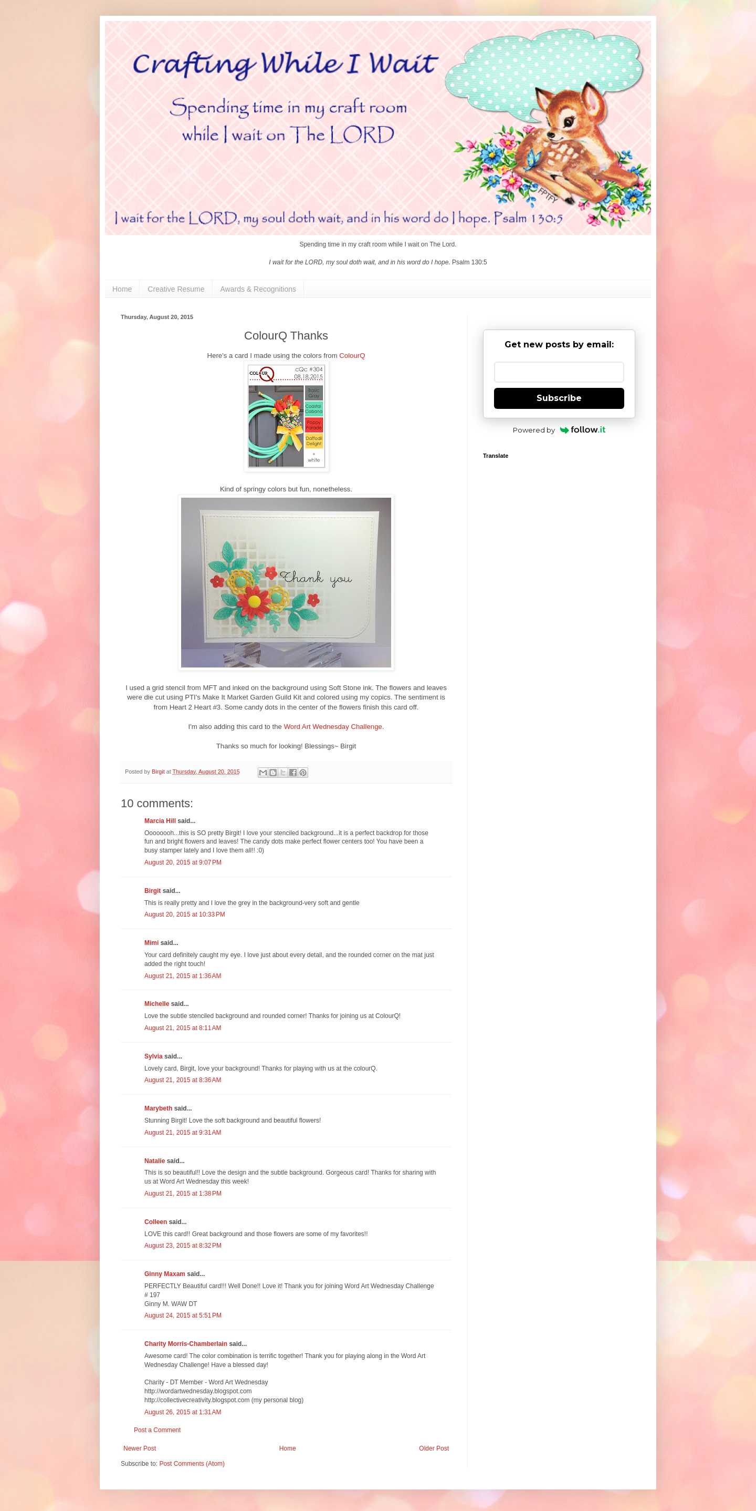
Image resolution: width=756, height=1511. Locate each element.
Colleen (155, 1222)
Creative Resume (176, 289)
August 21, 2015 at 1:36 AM (182, 976)
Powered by (559, 430)
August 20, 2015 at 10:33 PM (184, 914)
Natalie (154, 1161)
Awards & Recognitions (258, 289)
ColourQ (352, 355)
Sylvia (153, 1056)
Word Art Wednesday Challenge (333, 727)
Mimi (151, 943)
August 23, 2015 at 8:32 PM (183, 1245)
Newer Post (139, 1448)
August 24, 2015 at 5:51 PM (183, 1315)
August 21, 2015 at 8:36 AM (182, 1080)
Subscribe (559, 398)
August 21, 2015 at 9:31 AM (182, 1132)
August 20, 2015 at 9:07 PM (183, 862)
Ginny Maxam (164, 1274)
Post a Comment (157, 1430)
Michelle (156, 1004)
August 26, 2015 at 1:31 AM (182, 1412)
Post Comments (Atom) (192, 1463)
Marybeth (158, 1108)
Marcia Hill (160, 821)
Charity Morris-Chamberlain (186, 1344)
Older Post (434, 1448)
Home (122, 289)
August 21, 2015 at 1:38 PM (183, 1193)
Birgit (152, 891)
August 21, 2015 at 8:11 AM (182, 1028)
